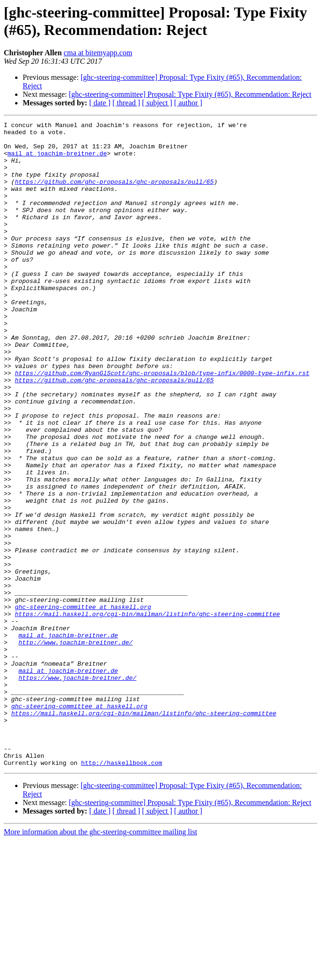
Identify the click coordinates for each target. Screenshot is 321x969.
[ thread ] (126, 103)
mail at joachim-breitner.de (57, 160)
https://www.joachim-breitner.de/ (77, 789)
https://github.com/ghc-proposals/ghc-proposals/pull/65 (114, 194)
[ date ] (99, 103)
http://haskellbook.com (121, 891)
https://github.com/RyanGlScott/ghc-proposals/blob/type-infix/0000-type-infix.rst (162, 424)
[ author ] (188, 103)
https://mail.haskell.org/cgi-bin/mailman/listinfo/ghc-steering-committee (147, 713)
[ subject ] (157, 103)
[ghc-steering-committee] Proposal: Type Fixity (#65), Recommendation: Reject (190, 94)
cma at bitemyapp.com (98, 53)
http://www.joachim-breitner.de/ (75, 747)
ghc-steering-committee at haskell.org (83, 704)
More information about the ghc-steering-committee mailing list (100, 961)
